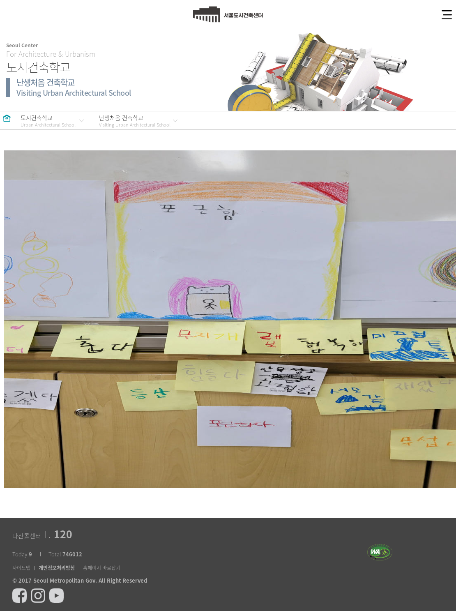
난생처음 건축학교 (134, 120)
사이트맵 (21, 568)
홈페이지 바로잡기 (101, 568)
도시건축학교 (48, 120)
